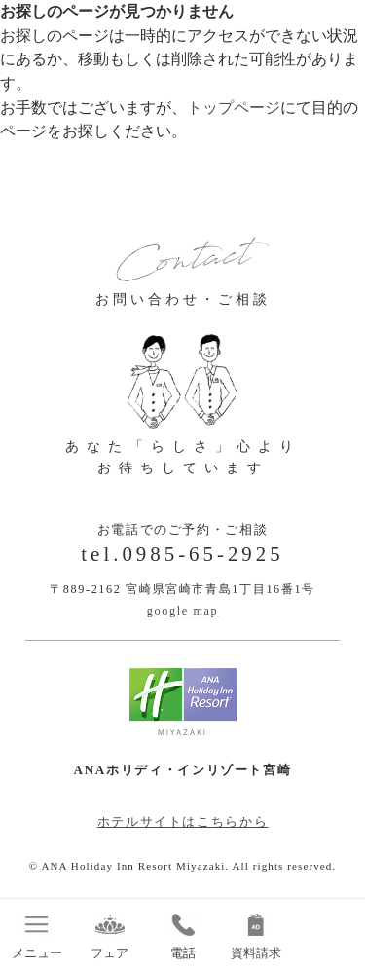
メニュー (36, 937)
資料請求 (255, 937)
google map (183, 610)
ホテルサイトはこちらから (183, 821)
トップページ (233, 107)
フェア (109, 937)
